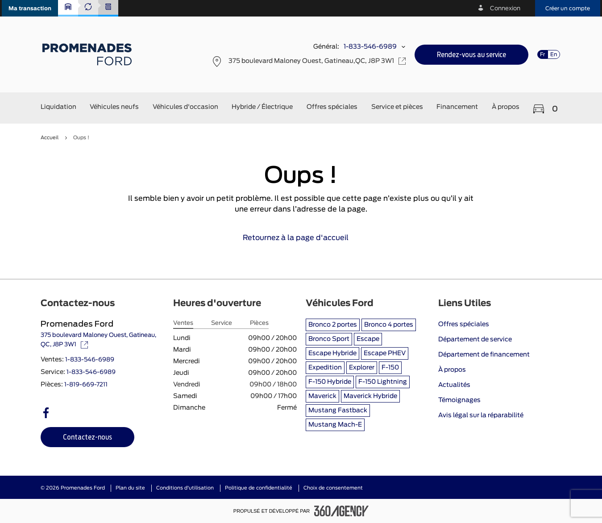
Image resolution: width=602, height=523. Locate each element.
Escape (368, 339)
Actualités (454, 385)
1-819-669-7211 (86, 385)
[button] (30, 8)
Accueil (49, 137)
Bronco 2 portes (332, 325)
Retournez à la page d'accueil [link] (301, 237)
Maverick (322, 396)
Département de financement (484, 355)
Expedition (325, 368)
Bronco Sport (328, 339)
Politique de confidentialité (258, 488)
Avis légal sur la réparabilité (480, 415)
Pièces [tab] (259, 323)
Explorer (361, 368)
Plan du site (130, 488)
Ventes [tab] (183, 323)
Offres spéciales (463, 324)
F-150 (390, 368)
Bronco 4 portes (388, 325)
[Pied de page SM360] (341, 511)
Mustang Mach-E (335, 425)
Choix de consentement (333, 488)
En (553, 54)
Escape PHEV (385, 353)
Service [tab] (221, 323)
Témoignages (459, 400)
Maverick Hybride (370, 396)
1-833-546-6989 (370, 47)
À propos (452, 370)
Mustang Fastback (337, 410)
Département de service (475, 339)
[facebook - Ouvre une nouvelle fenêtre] (46, 412)
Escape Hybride (332, 353)
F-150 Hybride (329, 382)
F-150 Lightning (382, 382)
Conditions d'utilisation (185, 488)
